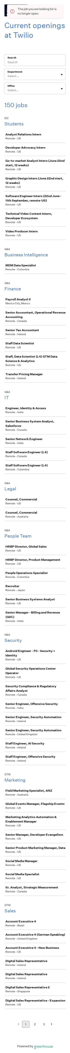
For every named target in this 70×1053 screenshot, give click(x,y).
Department (14, 71)
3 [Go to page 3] (44, 1024)
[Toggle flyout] (62, 74)
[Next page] (51, 1024)
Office (11, 85)
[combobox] (7, 76)
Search (11, 57)
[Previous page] (18, 1024)
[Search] (35, 62)
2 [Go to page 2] (35, 1024)
